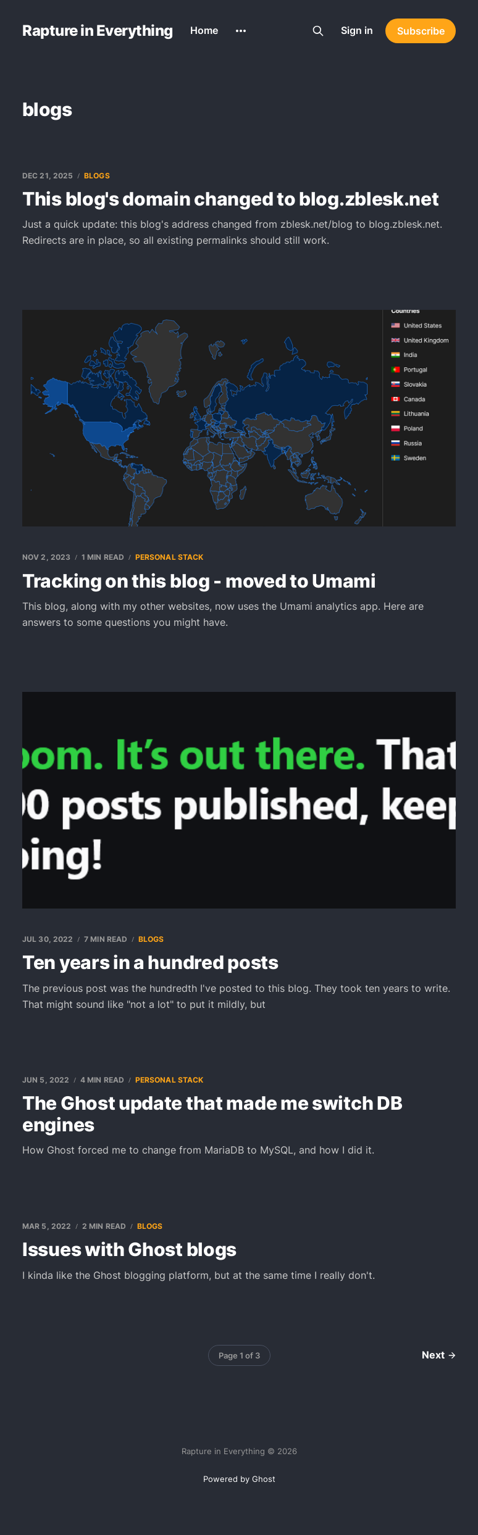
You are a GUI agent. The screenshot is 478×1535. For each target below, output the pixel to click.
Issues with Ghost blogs (129, 1249)
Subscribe (421, 31)
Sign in (357, 30)
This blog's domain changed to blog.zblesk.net (230, 199)
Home (204, 30)
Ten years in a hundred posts (150, 962)
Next (439, 1355)
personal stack (169, 557)
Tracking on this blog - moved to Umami (199, 581)
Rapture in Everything (97, 30)
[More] (241, 31)
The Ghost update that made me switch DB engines (212, 1114)
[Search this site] (318, 31)
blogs (97, 175)
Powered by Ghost (239, 1479)
